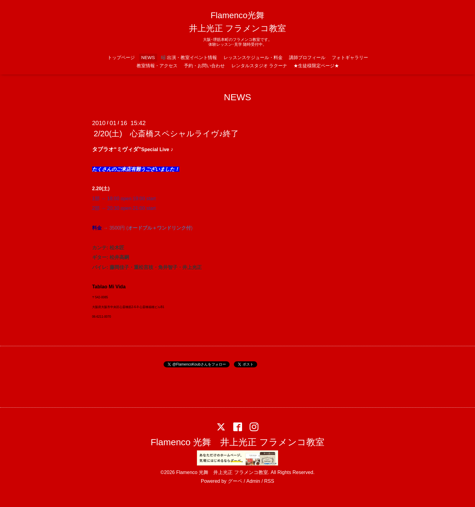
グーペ (235, 481)
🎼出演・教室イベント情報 (189, 57)
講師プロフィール (307, 57)
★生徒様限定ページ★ (316, 65)
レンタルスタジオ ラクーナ (259, 65)
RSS (269, 481)
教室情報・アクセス (157, 65)
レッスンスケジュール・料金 (253, 57)
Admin (253, 481)
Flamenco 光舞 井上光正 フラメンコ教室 (237, 442)
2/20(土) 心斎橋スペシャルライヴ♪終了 (166, 133)
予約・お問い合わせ (204, 65)
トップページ (121, 57)
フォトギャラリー (350, 57)
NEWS (148, 57)
